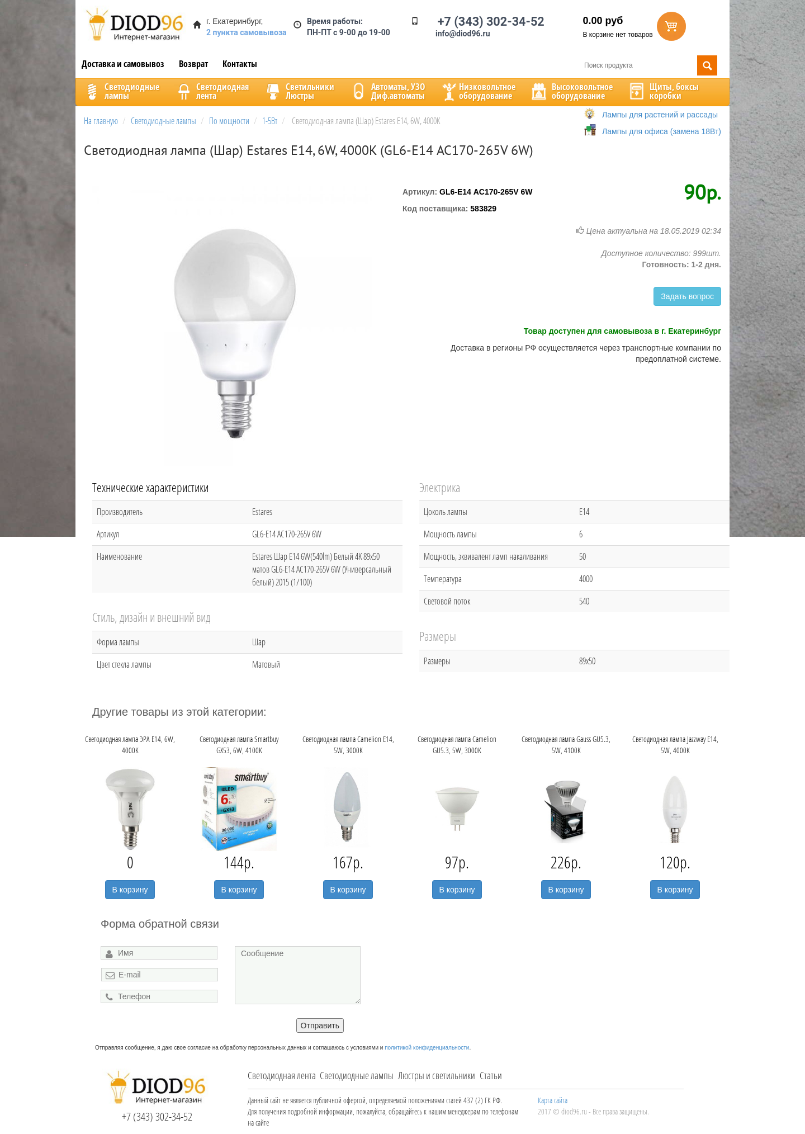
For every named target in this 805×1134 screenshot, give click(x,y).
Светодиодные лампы (357, 1075)
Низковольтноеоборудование (477, 91)
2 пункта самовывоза (246, 32)
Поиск (707, 65)
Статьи (491, 1075)
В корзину (130, 889)
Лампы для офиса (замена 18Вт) (661, 131)
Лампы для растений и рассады (660, 114)
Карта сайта (552, 1100)
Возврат (193, 64)
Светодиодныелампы (120, 91)
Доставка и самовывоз (123, 64)
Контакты (239, 64)
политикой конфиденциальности (427, 1048)
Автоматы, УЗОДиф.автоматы (387, 91)
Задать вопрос (687, 296)
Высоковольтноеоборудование (571, 91)
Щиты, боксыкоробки (663, 91)
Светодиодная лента (282, 1075)
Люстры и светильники (436, 1075)
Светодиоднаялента (211, 91)
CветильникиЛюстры (298, 91)
